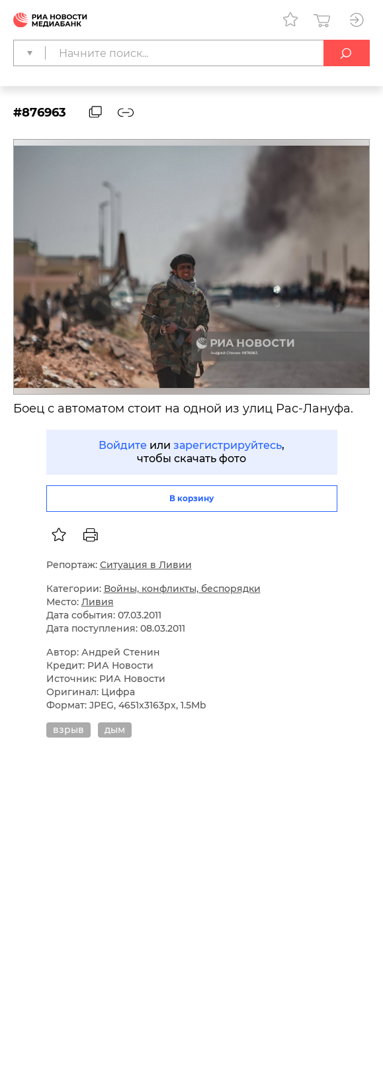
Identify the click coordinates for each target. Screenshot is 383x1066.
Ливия (97, 602)
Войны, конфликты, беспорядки (182, 589)
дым (115, 730)
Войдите (123, 445)
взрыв (68, 730)
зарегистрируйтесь (227, 445)
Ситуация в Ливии (146, 565)
